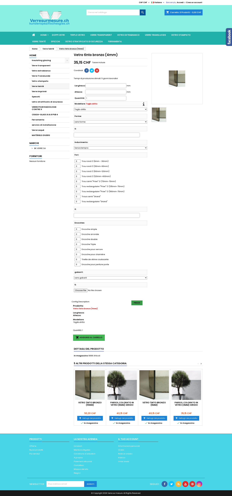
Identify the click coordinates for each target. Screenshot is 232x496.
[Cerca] (116, 12)
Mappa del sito (81, 469)
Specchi (55, 41)
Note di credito (125, 453)
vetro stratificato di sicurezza (84, 41)
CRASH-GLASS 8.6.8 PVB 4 (45, 114)
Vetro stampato (181, 34)
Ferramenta (115, 41)
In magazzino (81, 355)
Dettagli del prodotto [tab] (89, 349)
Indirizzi (121, 457)
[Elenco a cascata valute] (144, 2)
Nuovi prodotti (36, 449)
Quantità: (80, 98)
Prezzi (137, 303)
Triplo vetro (77, 34)
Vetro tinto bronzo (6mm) (154, 403)
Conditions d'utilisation (84, 453)
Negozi (77, 473)
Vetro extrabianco (128, 34)
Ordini (121, 449)
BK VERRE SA (40, 148)
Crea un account (194, 2)
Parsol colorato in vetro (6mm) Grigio (122, 403)
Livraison (78, 446)
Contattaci (79, 465)
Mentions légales (82, 449)
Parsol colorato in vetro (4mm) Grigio (186, 403)
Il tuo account (128, 439)
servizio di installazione (44, 125)
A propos (78, 457)
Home (43, 34)
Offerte (32, 446)
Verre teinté (39, 41)
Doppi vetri (58, 34)
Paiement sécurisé (83, 461)
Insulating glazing (41, 60)
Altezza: (79, 92)
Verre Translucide (155, 34)
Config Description (80, 301)
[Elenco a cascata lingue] (158, 2)
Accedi (180, 2)
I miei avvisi (123, 461)
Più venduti (34, 453)
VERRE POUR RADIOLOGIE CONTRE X (44, 108)
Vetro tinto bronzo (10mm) (90, 403)
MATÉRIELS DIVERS (41, 135)
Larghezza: (80, 85)
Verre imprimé (39, 91)
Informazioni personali (129, 446)
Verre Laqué (38, 130)
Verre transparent (101, 34)
